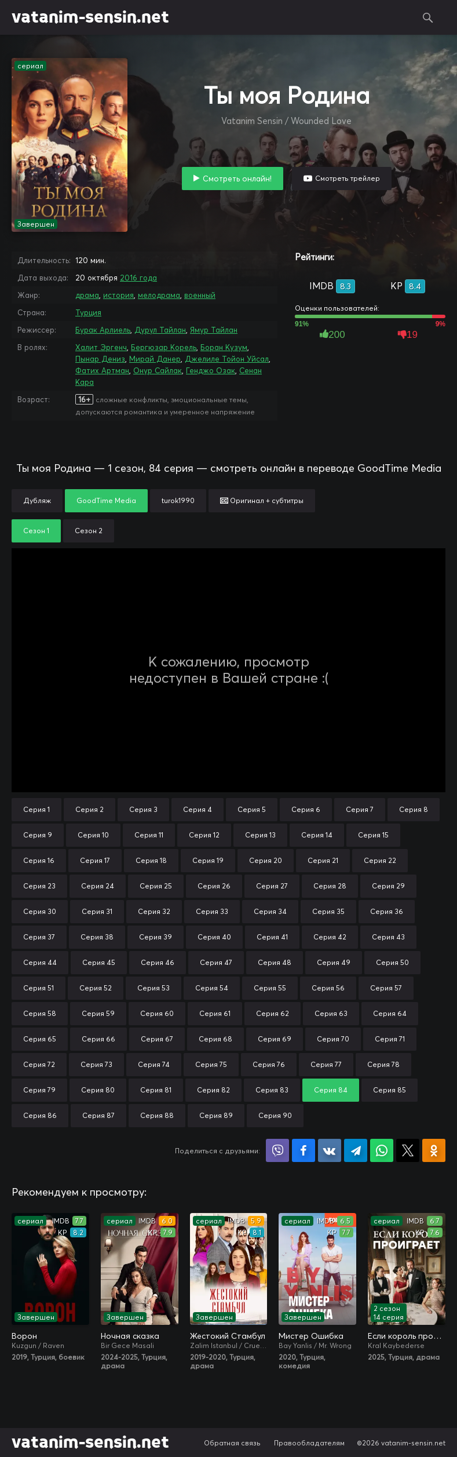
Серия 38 (97, 937)
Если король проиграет (406, 1336)
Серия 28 (329, 886)
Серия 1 (36, 809)
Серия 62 (272, 1013)
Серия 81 (155, 1090)
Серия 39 (155, 937)
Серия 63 (331, 1013)
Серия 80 (98, 1090)
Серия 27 (272, 886)
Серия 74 (154, 1064)
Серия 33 (212, 911)
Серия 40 (214, 937)
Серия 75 (211, 1064)
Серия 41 (272, 937)
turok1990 (178, 500)
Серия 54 (211, 988)
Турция (88, 312)
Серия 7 (360, 809)
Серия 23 (39, 886)
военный (199, 295)
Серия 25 (156, 886)
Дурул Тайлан (160, 329)
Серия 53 (153, 988)
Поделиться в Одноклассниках (433, 1150)
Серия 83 (271, 1090)
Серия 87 (98, 1115)
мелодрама (159, 295)
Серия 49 (333, 962)
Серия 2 (89, 809)
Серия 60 (157, 1013)
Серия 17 (95, 860)
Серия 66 (98, 1039)
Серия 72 (39, 1064)
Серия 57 (386, 988)
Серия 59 (98, 1013)
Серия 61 (215, 1013)
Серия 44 (40, 962)
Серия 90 (275, 1115)
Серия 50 (392, 962)
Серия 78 (383, 1064)
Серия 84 (331, 1090)
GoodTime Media (106, 500)
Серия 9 (37, 835)
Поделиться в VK (329, 1150)
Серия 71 (390, 1039)
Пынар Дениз (100, 358)
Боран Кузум (223, 347)
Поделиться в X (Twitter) (407, 1150)
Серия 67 (157, 1039)
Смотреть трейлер (347, 178)
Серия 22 (380, 860)
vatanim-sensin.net (90, 17)
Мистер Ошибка (311, 1336)
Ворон (24, 1336)
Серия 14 (316, 835)
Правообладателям (309, 1442)
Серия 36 (386, 911)
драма (87, 295)
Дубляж (37, 500)
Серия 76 (269, 1064)
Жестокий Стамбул (227, 1336)
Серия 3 (143, 809)
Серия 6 (305, 809)
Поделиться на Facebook (303, 1150)
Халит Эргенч (101, 347)
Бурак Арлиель (102, 329)
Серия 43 (388, 937)
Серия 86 (40, 1115)
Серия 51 (38, 988)
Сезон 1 (36, 530)
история (118, 295)
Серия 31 (97, 911)
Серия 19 (208, 860)
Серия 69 (274, 1039)
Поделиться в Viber (277, 1150)
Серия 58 (39, 1013)
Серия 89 (216, 1115)
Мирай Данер (155, 358)
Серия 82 (213, 1090)
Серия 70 (333, 1039)
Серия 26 (214, 886)
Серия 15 (373, 835)
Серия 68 (215, 1039)
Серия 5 (251, 809)
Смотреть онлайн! (237, 178)
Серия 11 (148, 835)
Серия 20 (265, 860)
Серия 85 (389, 1090)
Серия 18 (151, 860)
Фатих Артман (102, 370)
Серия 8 (413, 809)
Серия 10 (93, 835)
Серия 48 (274, 962)
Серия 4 (197, 809)
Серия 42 (329, 937)
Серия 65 (39, 1039)
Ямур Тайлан (213, 329)
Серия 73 (96, 1064)
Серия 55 (270, 988)
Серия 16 (38, 860)
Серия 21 (323, 860)
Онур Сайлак (157, 370)
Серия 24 (97, 886)
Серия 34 (270, 911)
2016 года (138, 277)
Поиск (428, 17)
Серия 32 (154, 911)
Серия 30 (39, 911)
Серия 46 (157, 962)
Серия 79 (39, 1090)
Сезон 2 (89, 530)
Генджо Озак (210, 370)
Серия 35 (328, 911)
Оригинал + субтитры (262, 500)
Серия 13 (260, 835)
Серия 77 (326, 1064)
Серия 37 (39, 937)
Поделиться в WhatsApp (381, 1150)
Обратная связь (232, 1442)
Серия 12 (204, 835)
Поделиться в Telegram (355, 1150)
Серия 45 (98, 962)
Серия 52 (95, 988)
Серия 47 (216, 962)
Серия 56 (328, 988)
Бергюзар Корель (163, 347)
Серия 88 (157, 1115)
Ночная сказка (130, 1336)
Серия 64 (390, 1013)
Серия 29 (388, 886)
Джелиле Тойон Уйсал (227, 358)
